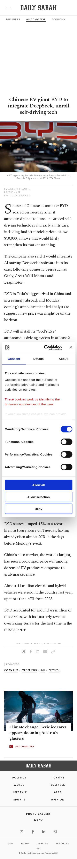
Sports (19, 799)
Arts (58, 792)
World (19, 785)
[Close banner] (70, 347)
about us (43, 843)
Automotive (36, 19)
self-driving (29, 670)
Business (13, 19)
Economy (59, 19)
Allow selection (38, 497)
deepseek (54, 670)
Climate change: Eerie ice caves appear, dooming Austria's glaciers (37, 733)
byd (42, 670)
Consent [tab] (14, 358)
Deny (38, 509)
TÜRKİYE (57, 777)
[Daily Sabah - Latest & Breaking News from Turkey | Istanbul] (38, 7)
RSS (38, 848)
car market (11, 670)
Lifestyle (19, 792)
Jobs (10, 843)
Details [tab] (38, 358)
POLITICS (19, 777)
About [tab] (63, 358)
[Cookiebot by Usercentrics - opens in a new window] (46, 347)
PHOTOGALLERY (24, 746)
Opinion (57, 799)
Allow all (38, 485)
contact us (62, 843)
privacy (25, 843)
